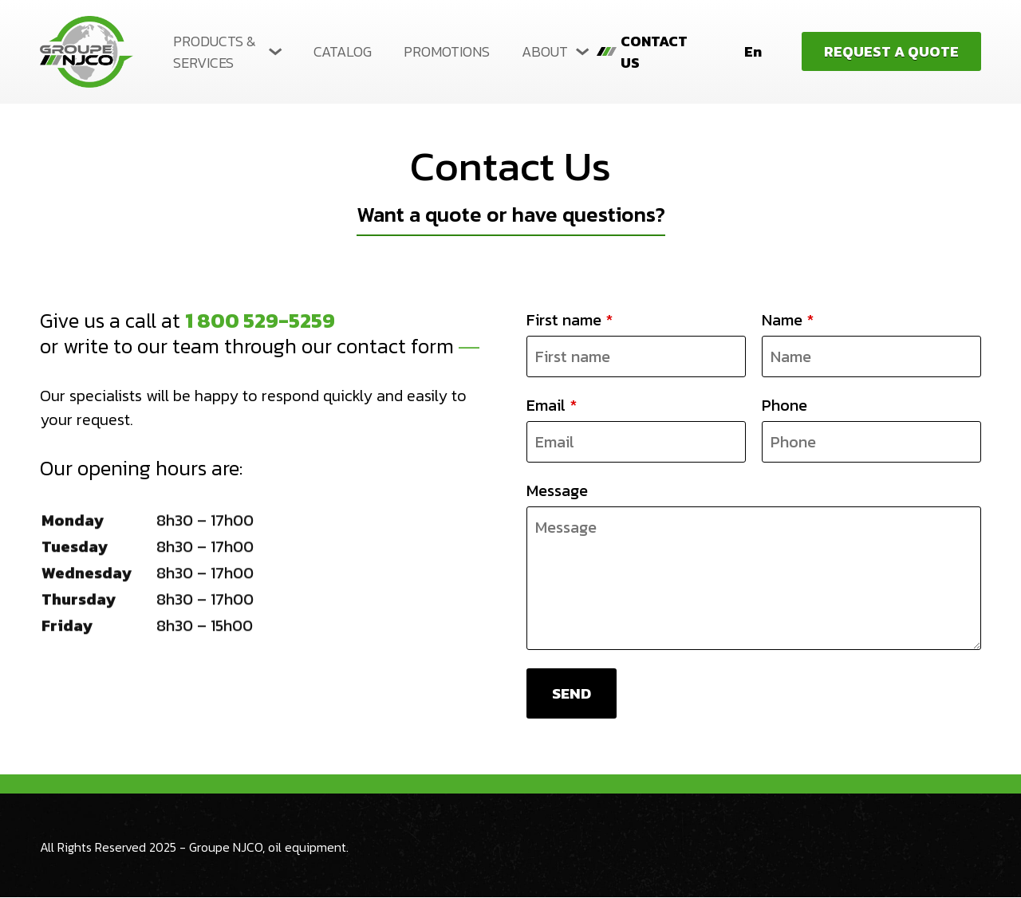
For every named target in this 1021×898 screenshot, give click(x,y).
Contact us (654, 51)
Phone (784, 405)
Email (551, 405)
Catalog (342, 51)
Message (557, 490)
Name (788, 320)
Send (572, 694)
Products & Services (214, 51)
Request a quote (891, 51)
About (545, 51)
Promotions (447, 51)
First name (569, 320)
